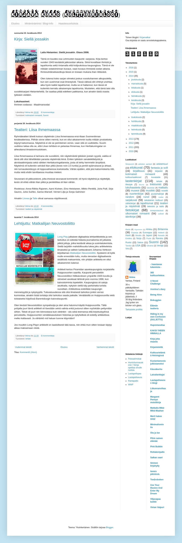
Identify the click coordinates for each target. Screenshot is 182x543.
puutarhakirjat (157, 194)
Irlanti (128, 235)
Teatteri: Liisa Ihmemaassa (37, 129)
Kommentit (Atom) (28, 352)
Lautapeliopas (134, 373)
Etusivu (15, 23)
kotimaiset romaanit (33, 115)
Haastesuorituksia (68, 23)
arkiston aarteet (145, 164)
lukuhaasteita (132, 187)
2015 (131, 72)
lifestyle (129, 184)
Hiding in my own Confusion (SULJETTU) (158, 317)
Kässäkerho (156, 369)
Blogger (109, 527)
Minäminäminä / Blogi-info (39, 23)
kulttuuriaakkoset (133, 177)
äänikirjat (130, 216)
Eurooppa (147, 232)
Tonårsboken (156, 479)
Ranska (159, 238)
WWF (130, 384)
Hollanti (161, 233)
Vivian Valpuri (157, 507)
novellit (164, 190)
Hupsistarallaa (157, 325)
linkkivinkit (155, 184)
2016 (131, 67)
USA (137, 245)
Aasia (127, 229)
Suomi (46, 115)
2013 (131, 139)
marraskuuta (137, 83)
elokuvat (136, 167)
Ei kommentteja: (48, 112)
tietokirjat (132, 210)
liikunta (141, 185)
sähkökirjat (130, 203)
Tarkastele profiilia (133, 309)
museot (135, 190)
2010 (131, 151)
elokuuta (135, 92)
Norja (139, 238)
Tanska (128, 246)
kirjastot (158, 171)
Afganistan (138, 229)
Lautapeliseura (135, 377)
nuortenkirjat (136, 193)
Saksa (140, 242)
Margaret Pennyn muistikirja (155, 400)
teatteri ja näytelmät (33, 209)
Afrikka (149, 229)
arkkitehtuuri (162, 164)
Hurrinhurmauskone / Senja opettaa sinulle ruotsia (135, 366)
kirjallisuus (139, 171)
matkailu (163, 187)
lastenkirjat (133, 181)
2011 (131, 147)
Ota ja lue (155, 433)
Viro (127, 248)
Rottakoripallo (157, 452)
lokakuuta (136, 88)
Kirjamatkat (145, 37)
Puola (148, 238)
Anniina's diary (158, 289)
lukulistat (150, 188)
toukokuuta (136, 117)
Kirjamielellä (156, 347)
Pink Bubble (156, 446)
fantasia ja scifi (159, 167)
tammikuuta (137, 134)
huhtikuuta (136, 121)
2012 (131, 143)
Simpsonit (129, 164)
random (129, 196)
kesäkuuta (136, 100)
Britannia (163, 229)
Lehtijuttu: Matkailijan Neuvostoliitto (44, 223)
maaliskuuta (137, 125)
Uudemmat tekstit (23, 347)
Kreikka (128, 238)
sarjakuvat (131, 200)
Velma (132, 277)
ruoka (160, 197)
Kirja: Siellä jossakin (31, 39)
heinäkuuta (136, 96)
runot (146, 196)
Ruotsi (128, 242)
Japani (149, 235)
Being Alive (156, 294)
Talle (35, 198)
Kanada (161, 235)
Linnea (26, 198)
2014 (131, 76)
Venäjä (160, 245)
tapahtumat (146, 203)
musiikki (150, 190)
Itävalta (138, 235)
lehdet (28, 339)
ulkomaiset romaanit (137, 213)
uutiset (161, 214)
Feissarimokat (134, 359)
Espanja (134, 233)
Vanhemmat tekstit (105, 347)
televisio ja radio (155, 206)
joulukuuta (136, 79)
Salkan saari (156, 457)
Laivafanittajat (157, 374)
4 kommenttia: (47, 206)
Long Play (62, 236)
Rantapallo (133, 381)
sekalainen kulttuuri (153, 200)
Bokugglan (155, 300)
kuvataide (155, 177)
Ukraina (150, 246)
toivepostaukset (156, 210)
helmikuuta (136, 129)
